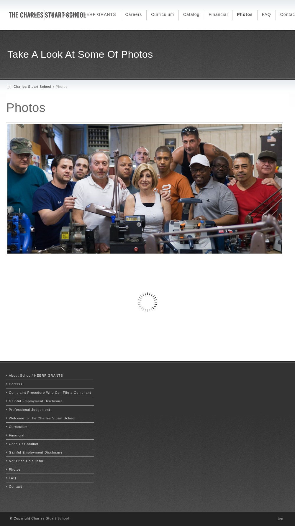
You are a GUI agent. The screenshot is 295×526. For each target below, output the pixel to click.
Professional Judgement (29, 409)
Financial (16, 435)
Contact (15, 486)
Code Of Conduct (23, 444)
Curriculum (18, 427)
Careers (15, 384)
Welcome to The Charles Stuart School (42, 418)
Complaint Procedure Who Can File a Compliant (50, 392)
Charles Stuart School (32, 86)
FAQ (12, 478)
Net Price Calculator (26, 461)
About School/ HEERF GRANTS (36, 375)
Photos (25, 108)
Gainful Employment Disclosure (36, 401)
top (280, 518)
